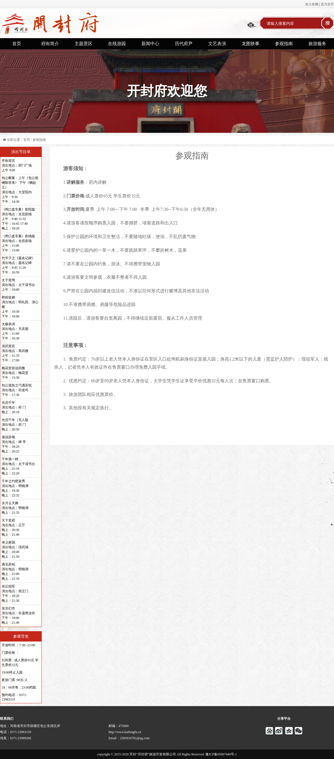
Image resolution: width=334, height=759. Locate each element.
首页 (16, 43)
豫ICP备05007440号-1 (221, 754)
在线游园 (117, 43)
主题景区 (83, 43)
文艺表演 (217, 43)
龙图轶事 (250, 43)
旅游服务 (317, 43)
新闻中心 (150, 43)
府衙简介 (50, 43)
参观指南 (284, 43)
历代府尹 (184, 43)
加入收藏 (311, 4)
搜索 (327, 23)
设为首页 (327, 4)
